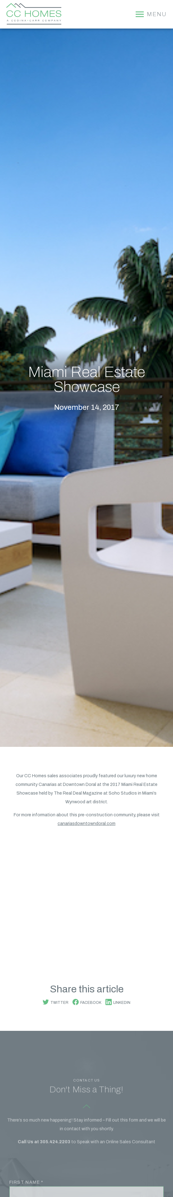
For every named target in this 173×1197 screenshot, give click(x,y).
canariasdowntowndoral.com (86, 823)
